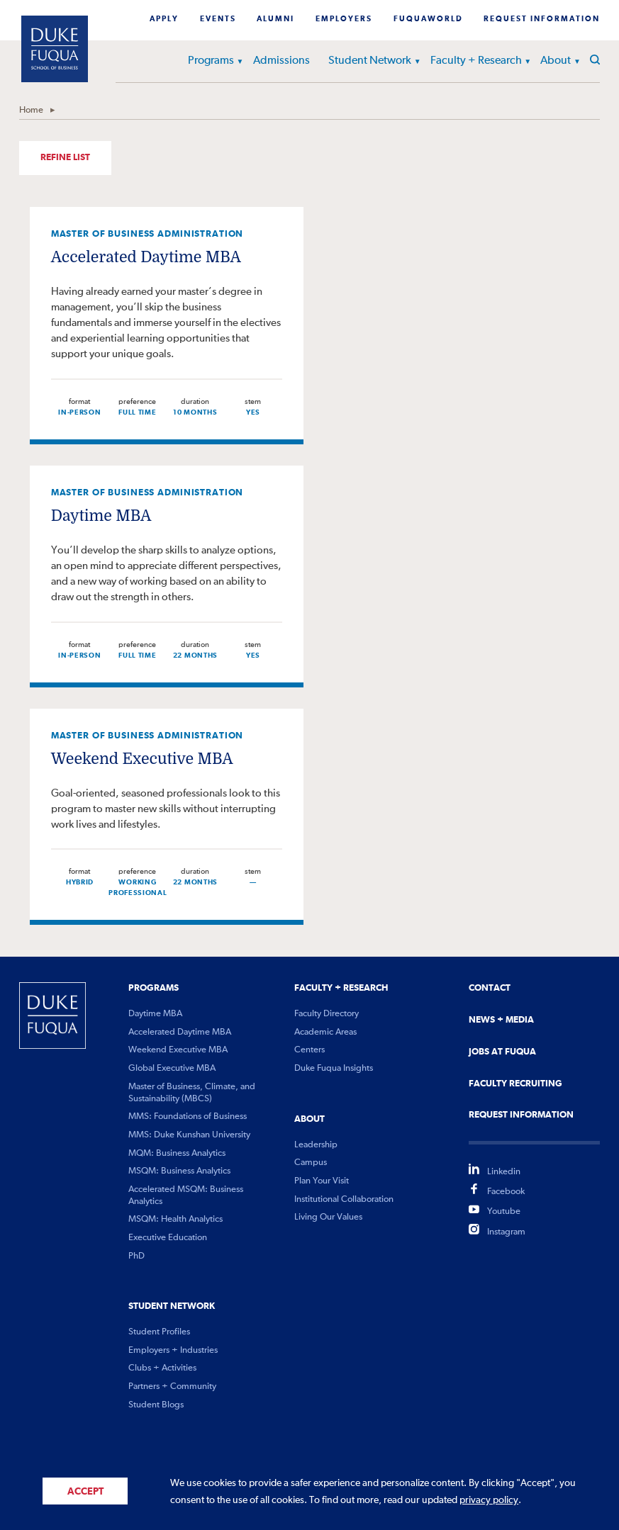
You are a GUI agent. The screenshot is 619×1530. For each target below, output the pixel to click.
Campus (310, 1162)
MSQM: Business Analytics (179, 1171)
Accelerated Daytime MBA (146, 257)
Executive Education (167, 1237)
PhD (136, 1256)
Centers (309, 1049)
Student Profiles (159, 1332)
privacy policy (488, 1500)
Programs (211, 61)
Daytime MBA (101, 515)
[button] (233, 62)
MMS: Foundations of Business (187, 1116)
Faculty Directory (326, 1013)
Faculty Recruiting (515, 1084)
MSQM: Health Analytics (175, 1219)
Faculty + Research (476, 61)
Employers (344, 19)
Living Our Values (328, 1217)
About (555, 61)
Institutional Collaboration (344, 1199)
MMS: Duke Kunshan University (189, 1135)
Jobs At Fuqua (502, 1052)
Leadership (316, 1144)
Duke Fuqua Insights (333, 1068)
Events (218, 19)
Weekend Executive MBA (142, 758)
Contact (490, 988)
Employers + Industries (173, 1350)
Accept (85, 1492)
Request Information (542, 19)
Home (31, 110)
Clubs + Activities (162, 1368)
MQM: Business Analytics (176, 1153)
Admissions (281, 61)
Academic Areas (325, 1032)
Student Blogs (156, 1405)
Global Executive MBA (172, 1068)
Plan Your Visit (321, 1181)
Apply (164, 19)
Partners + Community (172, 1386)
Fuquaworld (428, 19)
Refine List (65, 157)
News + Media (501, 1020)
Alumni (275, 19)
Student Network (369, 61)
